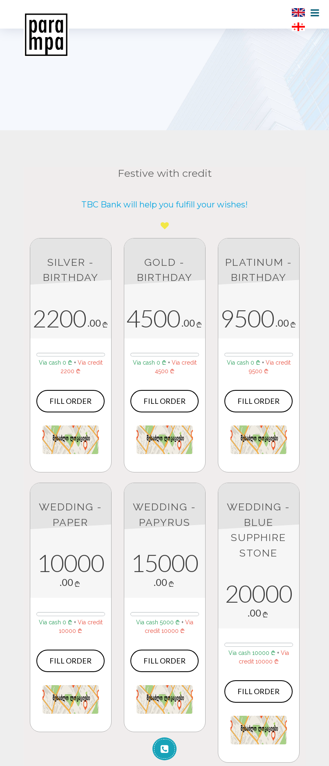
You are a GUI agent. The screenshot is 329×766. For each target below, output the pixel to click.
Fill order (70, 400)
